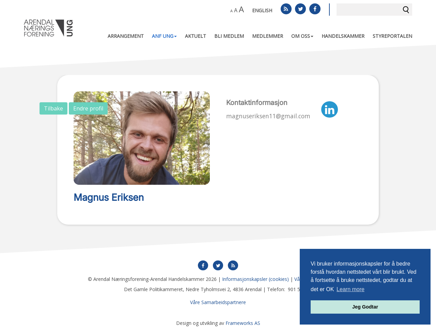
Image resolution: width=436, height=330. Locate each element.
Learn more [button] (350, 289)
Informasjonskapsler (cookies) (255, 279)
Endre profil (88, 108)
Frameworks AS (242, 323)
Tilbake (53, 108)
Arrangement (126, 36)
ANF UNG (164, 36)
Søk (406, 9)
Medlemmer (267, 36)
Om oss (302, 36)
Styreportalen (392, 36)
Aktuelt (195, 36)
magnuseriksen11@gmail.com (268, 116)
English (262, 10)
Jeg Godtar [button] (365, 307)
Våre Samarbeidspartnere (218, 302)
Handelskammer (343, 36)
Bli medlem (229, 36)
